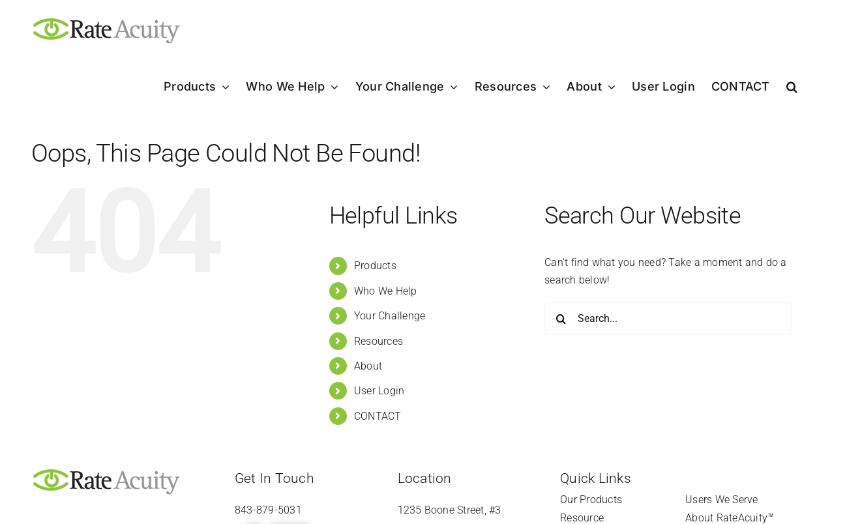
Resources (378, 341)
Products (375, 265)
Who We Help (385, 291)
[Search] (560, 318)
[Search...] (668, 318)
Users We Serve (721, 499)
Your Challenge (389, 316)
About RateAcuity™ (729, 518)
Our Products (591, 499)
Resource (582, 518)
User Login (379, 391)
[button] (791, 87)
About (368, 366)
